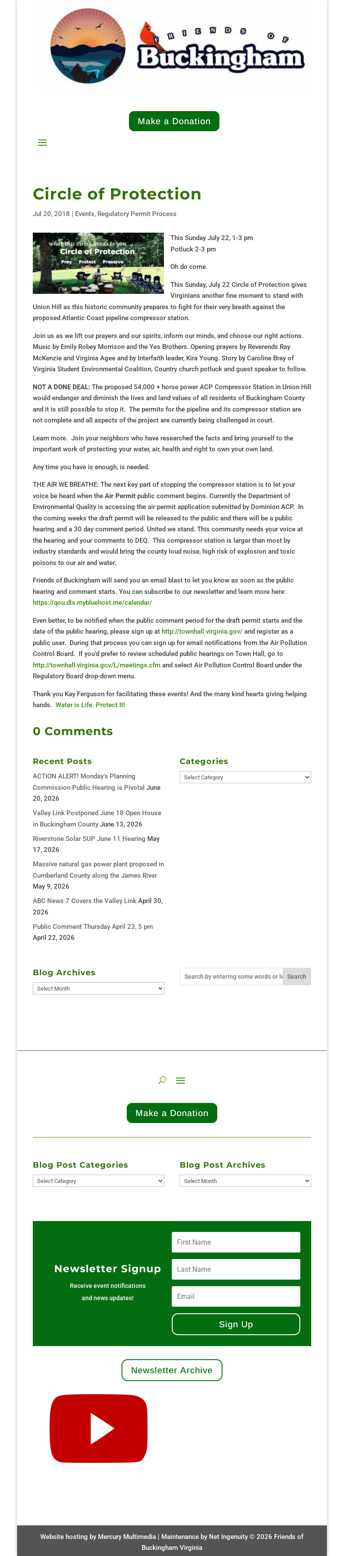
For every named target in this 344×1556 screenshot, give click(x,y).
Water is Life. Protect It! (90, 705)
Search (296, 976)
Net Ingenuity (228, 1537)
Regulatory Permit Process (137, 214)
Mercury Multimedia (127, 1537)
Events (84, 214)
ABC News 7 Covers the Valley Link (84, 901)
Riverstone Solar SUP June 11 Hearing (89, 839)
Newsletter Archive (172, 1370)
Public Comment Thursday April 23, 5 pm (93, 927)
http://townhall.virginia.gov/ (202, 631)
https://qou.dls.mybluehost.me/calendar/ (93, 603)
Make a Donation (174, 121)
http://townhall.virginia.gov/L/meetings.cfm (96, 665)
